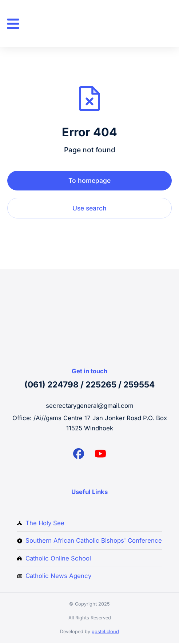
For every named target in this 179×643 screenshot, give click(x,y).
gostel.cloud (105, 631)
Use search (89, 208)
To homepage (89, 180)
